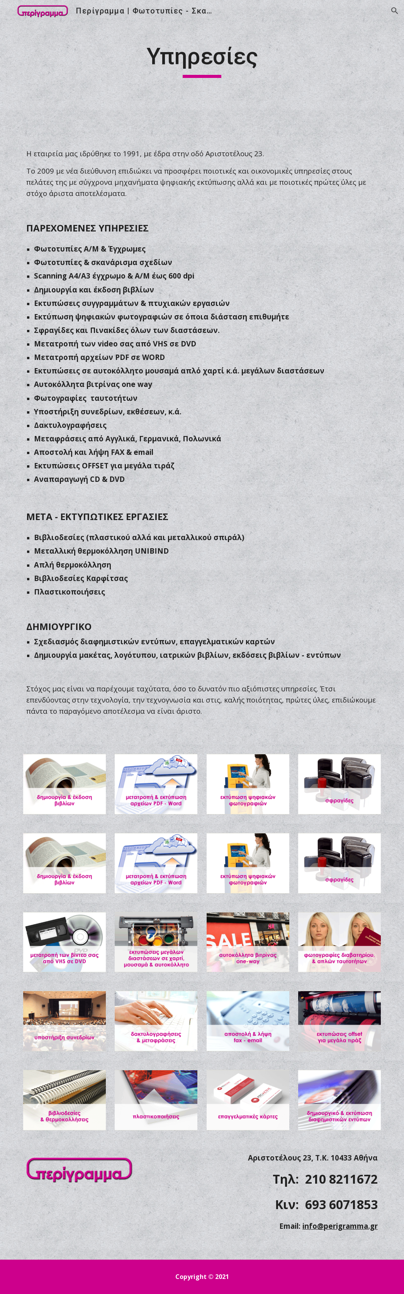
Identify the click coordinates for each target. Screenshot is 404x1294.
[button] (394, 11)
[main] (202, 60)
